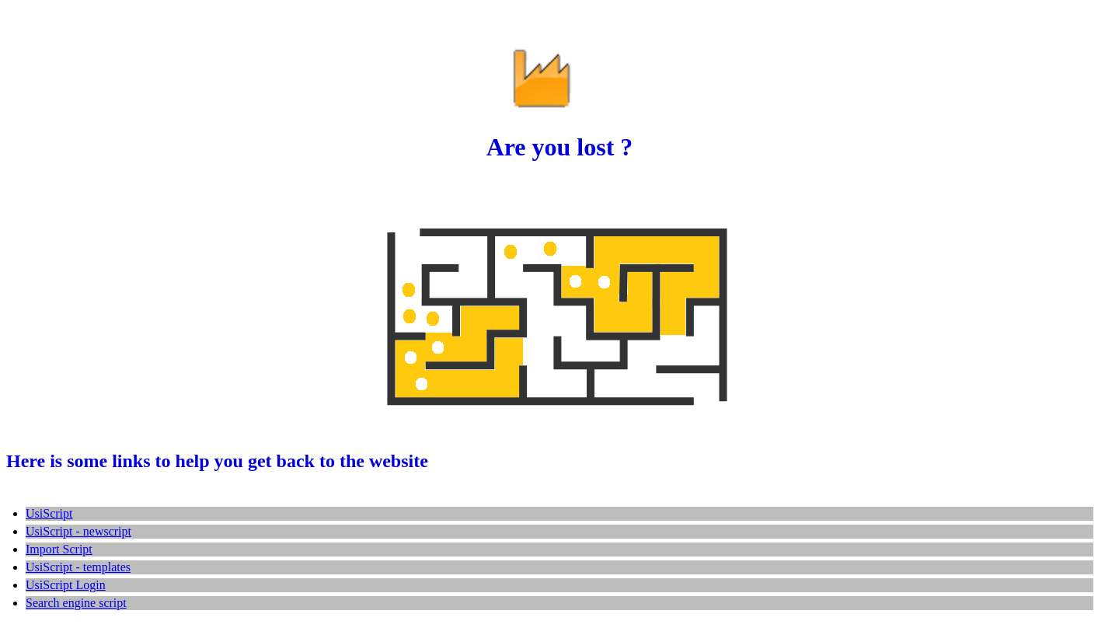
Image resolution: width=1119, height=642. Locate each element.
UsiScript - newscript (78, 531)
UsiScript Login (66, 584)
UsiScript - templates (78, 567)
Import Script (59, 549)
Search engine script (76, 602)
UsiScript (49, 513)
